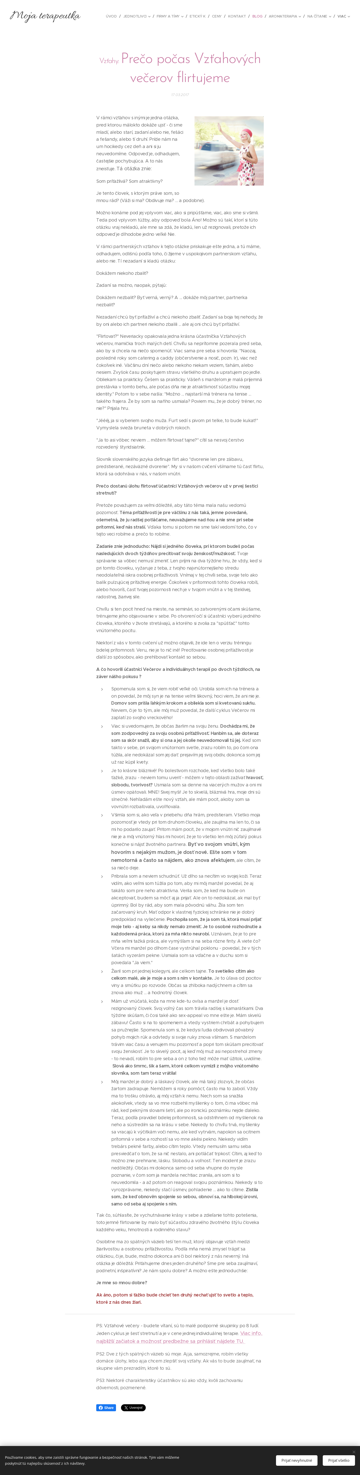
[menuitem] (114, 16)
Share (106, 1408)
